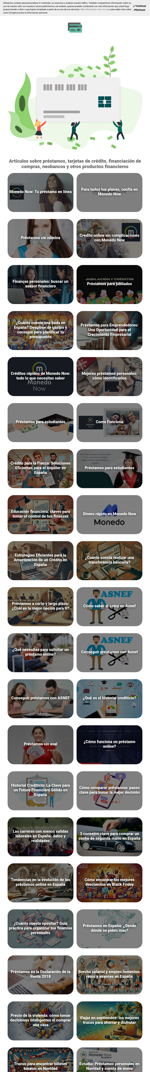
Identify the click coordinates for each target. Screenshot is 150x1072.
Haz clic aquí (104, 9)
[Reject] (139, 10)
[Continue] (139, 6)
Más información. (89, 9)
